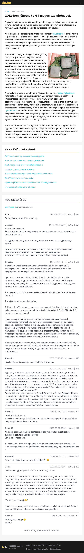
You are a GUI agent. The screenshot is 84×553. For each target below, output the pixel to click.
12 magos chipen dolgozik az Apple (19, 169)
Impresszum (50, 545)
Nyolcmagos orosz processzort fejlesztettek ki (24, 165)
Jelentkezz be (11, 207)
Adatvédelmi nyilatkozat (35, 545)
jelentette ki (11, 110)
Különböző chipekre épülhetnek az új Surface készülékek (28, 174)
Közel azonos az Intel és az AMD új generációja (24, 160)
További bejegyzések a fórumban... (42, 530)
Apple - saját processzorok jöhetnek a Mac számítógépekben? (30, 183)
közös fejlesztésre (66, 93)
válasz (70, 214)
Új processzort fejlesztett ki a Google (20, 187)
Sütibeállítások (55, 549)
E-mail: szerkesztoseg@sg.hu (37, 549)
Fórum (59, 545)
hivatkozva (58, 34)
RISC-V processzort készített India (19, 178)
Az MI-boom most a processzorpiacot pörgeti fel (25, 156)
